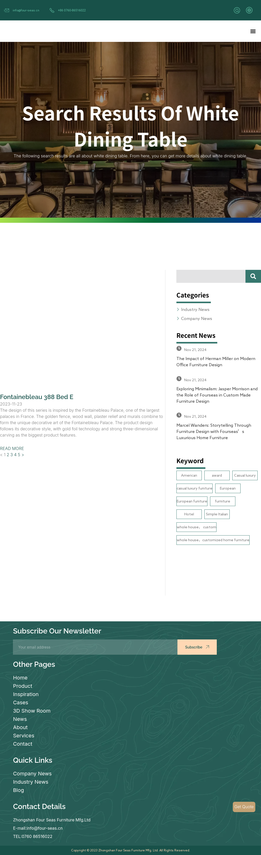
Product (22, 686)
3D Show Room (31, 711)
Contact (22, 744)
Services (23, 735)
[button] (253, 31)
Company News (32, 773)
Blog (18, 790)
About (20, 727)
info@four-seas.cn (26, 10)
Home (20, 678)
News (20, 719)
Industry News (30, 782)
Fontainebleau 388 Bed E (36, 397)
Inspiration (26, 694)
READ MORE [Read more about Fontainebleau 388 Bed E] (12, 448)
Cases (20, 702)
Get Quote (244, 807)
